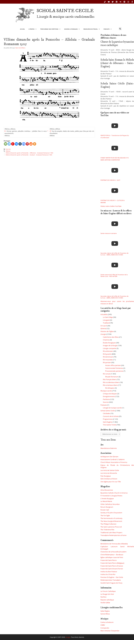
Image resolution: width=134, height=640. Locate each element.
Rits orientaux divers (110, 385)
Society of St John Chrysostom (111, 513)
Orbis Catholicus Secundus (110, 504)
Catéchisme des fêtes (111, 337)
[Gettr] (12, 144)
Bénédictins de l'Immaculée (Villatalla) (114, 544)
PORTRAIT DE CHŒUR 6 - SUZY (110, 180)
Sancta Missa (105, 614)
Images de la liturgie (110, 345)
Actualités (104, 314)
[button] (120, 28)
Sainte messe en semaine (108, 233)
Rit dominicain (108, 357)
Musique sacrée (106, 391)
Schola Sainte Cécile (107, 411)
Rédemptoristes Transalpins (110, 580)
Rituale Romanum (111, 377)
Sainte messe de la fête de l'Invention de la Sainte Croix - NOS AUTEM (114, 275)
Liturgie (103, 334)
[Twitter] (9, 144)
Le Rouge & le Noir (107, 594)
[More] (34, 144)
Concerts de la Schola (110, 416)
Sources (8, 149)
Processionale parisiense (114, 371)
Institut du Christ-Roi (107, 574)
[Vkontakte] (16, 144)
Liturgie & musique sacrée (112, 408)
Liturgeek (106, 320)
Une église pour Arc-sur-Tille (110, 482)
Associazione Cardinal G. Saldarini (112, 459)
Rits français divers (109, 379)
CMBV (102, 625)
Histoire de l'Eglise (107, 331)
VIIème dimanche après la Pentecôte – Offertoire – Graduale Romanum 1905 (29, 153)
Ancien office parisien (113, 365)
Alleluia (8, 151)
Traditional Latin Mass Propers (111, 532)
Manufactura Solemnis (108, 448)
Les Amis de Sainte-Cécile (109, 470)
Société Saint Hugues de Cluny (111, 583)
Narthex (103, 597)
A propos (33, 29)
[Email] (5, 144)
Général (103, 328)
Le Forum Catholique (108, 591)
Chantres (106, 340)
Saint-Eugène (107, 422)
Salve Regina (105, 611)
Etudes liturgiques (109, 343)
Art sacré (103, 326)
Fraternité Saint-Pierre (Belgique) (112, 563)
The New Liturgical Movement (111, 521)
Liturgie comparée (109, 348)
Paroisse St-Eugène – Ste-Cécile (111, 577)
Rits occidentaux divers (111, 382)
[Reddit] (31, 144)
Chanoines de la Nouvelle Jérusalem (113, 552)
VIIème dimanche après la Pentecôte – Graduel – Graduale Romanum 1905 (29, 155)
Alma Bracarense (106, 490)
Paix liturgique (105, 476)
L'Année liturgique (107, 498)
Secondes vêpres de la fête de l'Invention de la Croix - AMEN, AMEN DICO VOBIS (114, 254)
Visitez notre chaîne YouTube (110, 206)
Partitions (106, 399)
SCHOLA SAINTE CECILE (65, 11)
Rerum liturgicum (106, 507)
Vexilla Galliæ (105, 602)
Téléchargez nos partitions (50, 29)
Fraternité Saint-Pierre (108, 560)
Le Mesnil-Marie (106, 501)
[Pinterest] (27, 144)
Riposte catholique (107, 600)
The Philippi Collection (108, 524)
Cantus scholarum (107, 622)
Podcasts (108, 29)
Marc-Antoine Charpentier (109, 631)
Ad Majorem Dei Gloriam (109, 456)
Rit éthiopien (109, 388)
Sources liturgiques (72, 29)
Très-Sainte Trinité (109, 425)
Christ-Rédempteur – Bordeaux (111, 555)
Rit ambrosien (108, 351)
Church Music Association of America (113, 462)
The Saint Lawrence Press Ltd (111, 527)
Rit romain (106, 374)
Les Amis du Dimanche (108, 473)
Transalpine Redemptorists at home (113, 535)
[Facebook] (23, 144)
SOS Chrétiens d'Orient (108, 479)
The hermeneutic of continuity (111, 518)
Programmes (107, 419)
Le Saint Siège (108, 317)
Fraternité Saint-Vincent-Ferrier (111, 569)
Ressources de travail (91, 29)
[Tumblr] (20, 144)
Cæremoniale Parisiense (114, 368)
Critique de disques (110, 394)
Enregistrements (109, 396)
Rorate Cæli (104, 510)
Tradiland (106, 323)
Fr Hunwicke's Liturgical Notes (111, 496)
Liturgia (67, 637)
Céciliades (106, 413)
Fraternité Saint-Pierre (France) (111, 566)
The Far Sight (105, 515)
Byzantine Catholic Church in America (113, 493)
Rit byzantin (107, 354)
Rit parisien (107, 362)
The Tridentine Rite (107, 530)
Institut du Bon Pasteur (108, 571)
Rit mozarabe (108, 360)
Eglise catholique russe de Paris (111, 557)
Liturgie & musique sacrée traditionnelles (65, 16)
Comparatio (104, 628)
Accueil (22, 29)
